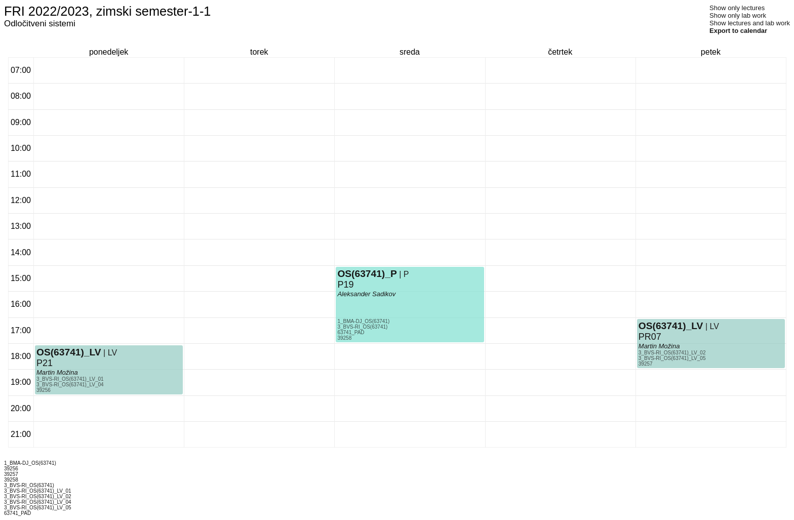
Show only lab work (737, 15)
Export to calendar (738, 30)
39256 (43, 390)
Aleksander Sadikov (366, 294)
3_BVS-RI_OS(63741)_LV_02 (672, 352)
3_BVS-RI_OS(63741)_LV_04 (70, 384)
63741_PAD (350, 332)
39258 (344, 338)
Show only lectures (737, 8)
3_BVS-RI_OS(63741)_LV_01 (70, 379)
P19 (345, 284)
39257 (646, 364)
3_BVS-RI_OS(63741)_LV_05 (672, 358)
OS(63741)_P (366, 273)
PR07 (650, 337)
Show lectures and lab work (749, 23)
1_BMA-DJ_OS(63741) (363, 321)
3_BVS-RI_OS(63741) (362, 327)
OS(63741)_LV (68, 352)
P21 (44, 363)
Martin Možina (57, 372)
